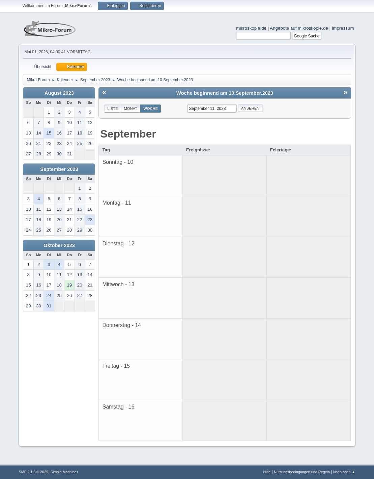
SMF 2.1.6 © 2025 (33, 472)
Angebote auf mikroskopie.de (299, 28)
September (128, 134)
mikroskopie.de (251, 28)
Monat (131, 109)
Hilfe (267, 472)
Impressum (343, 28)
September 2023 (59, 169)
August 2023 (59, 93)
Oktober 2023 (59, 245)
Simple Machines (64, 472)
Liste (112, 109)
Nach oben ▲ (344, 472)
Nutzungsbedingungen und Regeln (302, 472)
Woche (150, 109)
